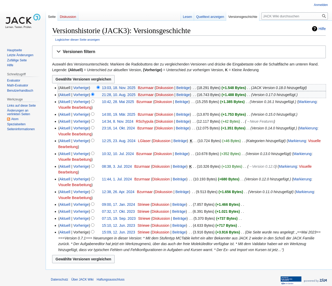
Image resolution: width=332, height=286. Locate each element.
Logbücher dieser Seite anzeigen (77, 39)
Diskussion (165, 88)
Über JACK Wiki (82, 279)
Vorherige (81, 88)
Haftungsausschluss (111, 279)
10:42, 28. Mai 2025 (118, 102)
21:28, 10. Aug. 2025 (118, 95)
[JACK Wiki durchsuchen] (294, 16)
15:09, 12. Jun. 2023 (118, 232)
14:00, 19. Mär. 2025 (118, 114)
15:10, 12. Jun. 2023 (118, 225)
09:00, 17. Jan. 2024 (118, 204)
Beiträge (183, 88)
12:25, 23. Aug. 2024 (118, 141)
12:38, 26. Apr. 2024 (118, 192)
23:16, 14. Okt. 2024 (118, 128)
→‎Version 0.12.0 (261, 166)
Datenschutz (59, 279)
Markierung (308, 102)
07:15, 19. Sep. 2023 (119, 218)
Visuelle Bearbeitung (74, 107)
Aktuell (64, 95)
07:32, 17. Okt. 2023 (118, 211)
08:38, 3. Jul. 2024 (117, 166)
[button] (189, 52)
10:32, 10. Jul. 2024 (118, 154)
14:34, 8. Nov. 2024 (117, 121)
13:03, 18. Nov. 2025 (118, 88)
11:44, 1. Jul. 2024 (117, 179)
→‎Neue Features (260, 121)
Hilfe (322, 29)
